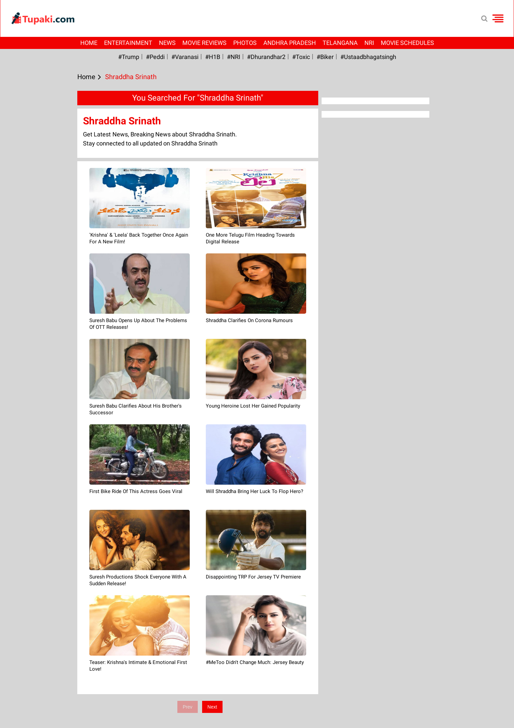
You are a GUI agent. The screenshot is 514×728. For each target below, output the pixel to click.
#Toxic (301, 56)
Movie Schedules (407, 42)
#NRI (233, 56)
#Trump (128, 56)
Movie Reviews (204, 42)
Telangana (340, 42)
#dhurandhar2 (266, 56)
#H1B (212, 56)
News (167, 42)
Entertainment (128, 42)
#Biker (325, 56)
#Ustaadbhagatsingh (368, 56)
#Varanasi (184, 56)
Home (88, 42)
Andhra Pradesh (289, 42)
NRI (369, 42)
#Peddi (155, 56)
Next (212, 707)
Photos (245, 42)
